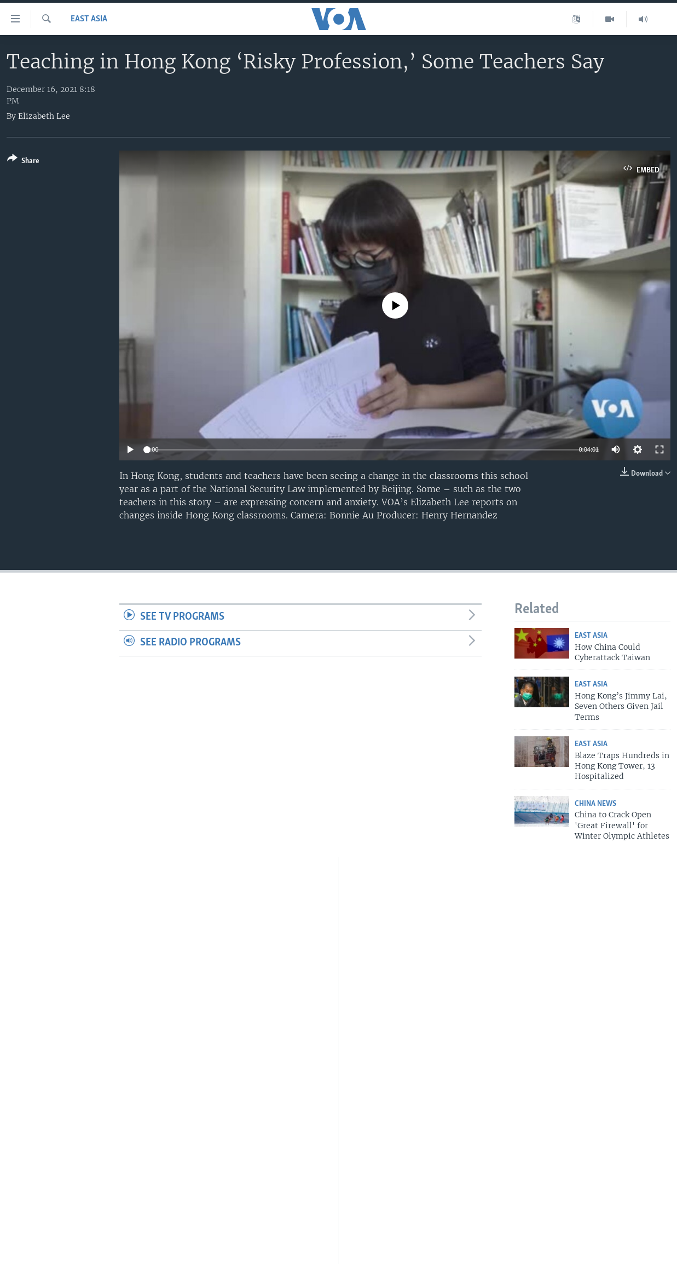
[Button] (23, 162)
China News (595, 804)
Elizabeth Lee (44, 116)
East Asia (89, 19)
